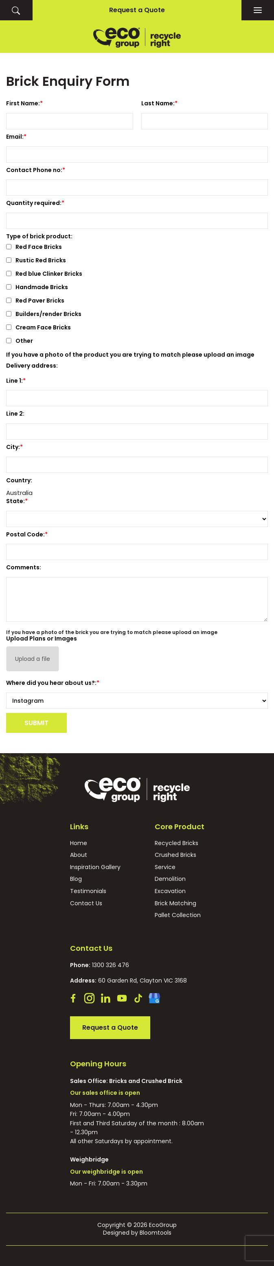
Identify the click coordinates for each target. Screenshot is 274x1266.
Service (165, 867)
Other (19, 341)
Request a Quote (137, 10)
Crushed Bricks (175, 855)
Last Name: (158, 103)
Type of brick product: (39, 236)
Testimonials (88, 891)
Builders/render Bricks (43, 314)
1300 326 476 (99, 965)
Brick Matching (175, 903)
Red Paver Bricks (35, 301)
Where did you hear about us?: (51, 683)
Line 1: (14, 381)
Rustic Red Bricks (36, 260)
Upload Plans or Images (41, 638)
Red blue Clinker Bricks (44, 274)
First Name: (23, 103)
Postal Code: (25, 534)
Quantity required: (33, 203)
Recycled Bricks (176, 843)
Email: (15, 137)
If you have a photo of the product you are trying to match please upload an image (130, 355)
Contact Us (86, 903)
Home (78, 843)
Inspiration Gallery (95, 867)
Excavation (170, 891)
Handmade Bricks (37, 287)
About (78, 855)
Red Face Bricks (34, 247)
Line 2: (15, 414)
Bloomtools (155, 1233)
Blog (76, 879)
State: (15, 501)
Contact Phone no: (34, 170)
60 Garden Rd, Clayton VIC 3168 (128, 980)
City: (13, 447)
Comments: (23, 567)
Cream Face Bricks (38, 328)
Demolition (170, 879)
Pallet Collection (178, 915)
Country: (19, 480)
